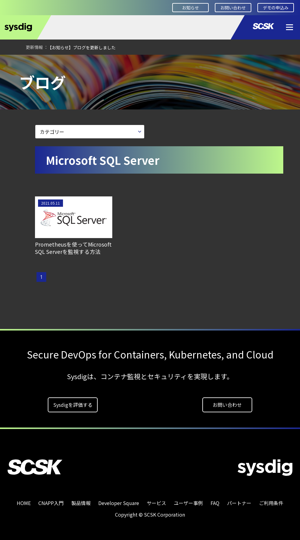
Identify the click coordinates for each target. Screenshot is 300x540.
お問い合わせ (233, 8)
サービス (156, 503)
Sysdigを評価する (72, 404)
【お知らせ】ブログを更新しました (81, 47)
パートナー (239, 503)
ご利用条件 (271, 503)
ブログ (87, 63)
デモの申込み (275, 8)
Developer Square (50, 63)
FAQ (215, 503)
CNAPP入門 (51, 503)
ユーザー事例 (188, 503)
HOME (14, 63)
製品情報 (81, 503)
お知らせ (190, 8)
